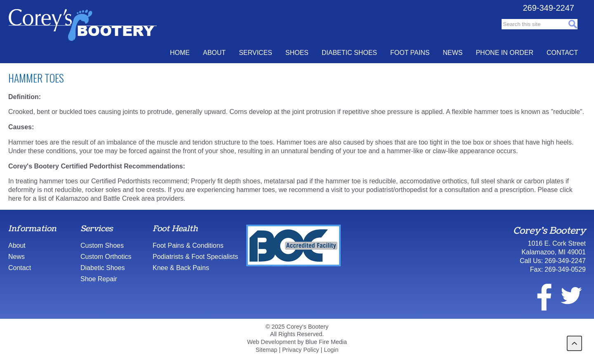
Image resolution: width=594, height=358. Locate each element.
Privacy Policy (300, 349)
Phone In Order (504, 52)
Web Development (271, 342)
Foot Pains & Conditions (188, 245)
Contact (562, 52)
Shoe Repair (98, 278)
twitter (571, 296)
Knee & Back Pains (181, 267)
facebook (539, 296)
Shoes (297, 52)
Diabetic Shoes (349, 52)
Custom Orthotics (106, 256)
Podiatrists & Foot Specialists (195, 256)
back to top (574, 343)
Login (331, 349)
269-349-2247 (548, 7)
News (452, 52)
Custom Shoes (102, 245)
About (214, 52)
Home (180, 52)
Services (255, 52)
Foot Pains (409, 52)
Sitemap (266, 349)
